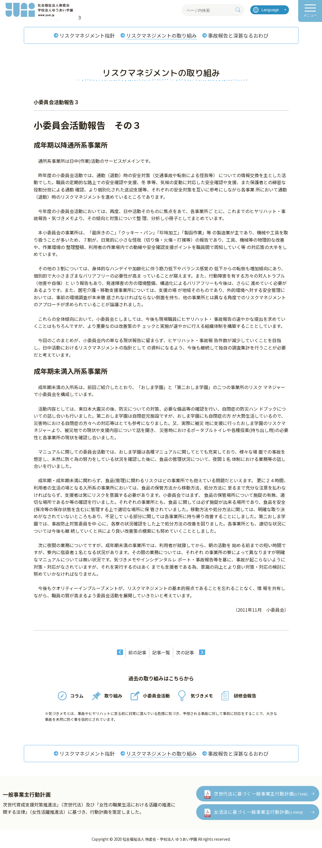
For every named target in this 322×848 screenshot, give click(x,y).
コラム (77, 695)
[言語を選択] (269, 10)
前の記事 (137, 652)
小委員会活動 (156, 695)
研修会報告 (245, 695)
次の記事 (185, 652)
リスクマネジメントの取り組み (161, 35)
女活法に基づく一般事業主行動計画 (258, 811)
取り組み (113, 695)
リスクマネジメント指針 (87, 35)
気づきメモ (202, 695)
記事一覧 (161, 652)
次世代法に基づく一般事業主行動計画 (261, 793)
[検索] (237, 10)
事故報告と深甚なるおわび (238, 35)
